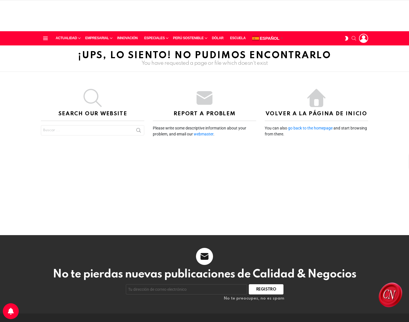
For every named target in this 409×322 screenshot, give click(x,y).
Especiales (154, 37)
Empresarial (97, 37)
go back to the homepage (310, 126)
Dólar (218, 36)
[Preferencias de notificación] (11, 311)
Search (138, 129)
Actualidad (66, 37)
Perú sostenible (188, 37)
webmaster (203, 132)
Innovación (127, 36)
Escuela (238, 36)
